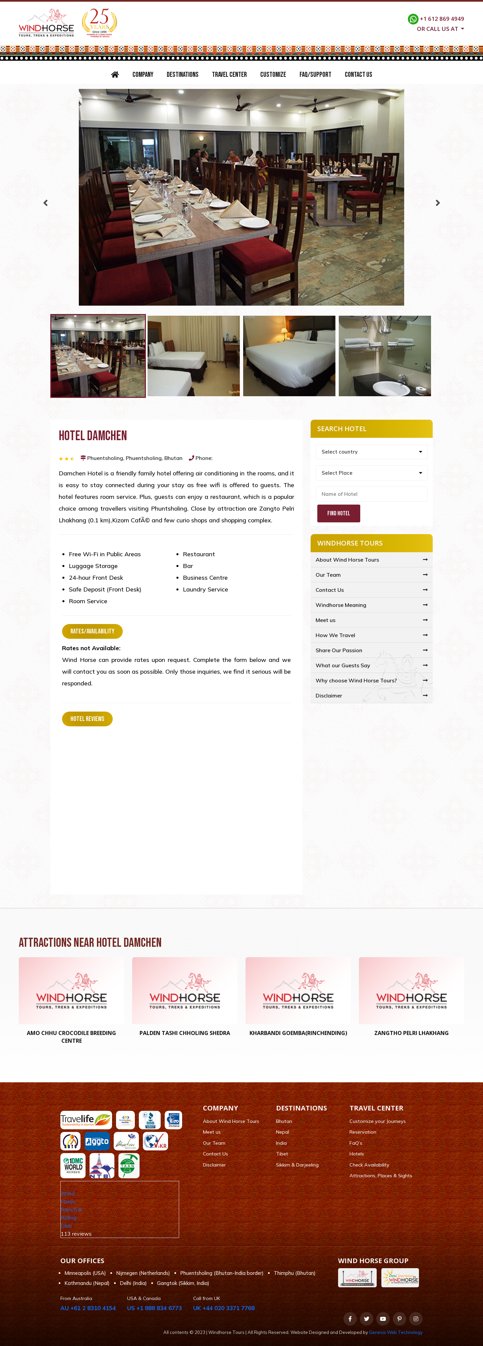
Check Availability (369, 1165)
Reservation (363, 1132)
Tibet (282, 1154)
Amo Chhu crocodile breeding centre (71, 1036)
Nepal (282, 1132)
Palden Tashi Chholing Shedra (185, 1033)
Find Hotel (338, 513)
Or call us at (438, 28)
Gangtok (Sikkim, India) (183, 1283)
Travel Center (229, 74)
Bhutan (284, 1121)
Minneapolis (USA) (85, 1273)
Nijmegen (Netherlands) (143, 1273)
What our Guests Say (343, 665)
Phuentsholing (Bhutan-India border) (222, 1273)
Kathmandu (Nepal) (87, 1283)
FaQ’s (356, 1143)
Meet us (325, 620)
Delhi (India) (133, 1283)
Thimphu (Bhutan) (295, 1273)
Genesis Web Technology (396, 1332)
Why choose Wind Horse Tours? (356, 680)
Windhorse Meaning (341, 605)
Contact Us (358, 74)
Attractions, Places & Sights (381, 1176)
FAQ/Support (315, 74)
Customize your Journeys (378, 1121)
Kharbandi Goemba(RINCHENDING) (298, 1033)
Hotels (357, 1154)
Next (437, 201)
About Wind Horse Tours (347, 559)
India (281, 1143)
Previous (45, 201)
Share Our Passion (339, 650)
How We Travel (335, 635)
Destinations (183, 74)
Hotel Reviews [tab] (87, 719)
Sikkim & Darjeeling (297, 1165)
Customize (273, 74)
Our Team (328, 574)
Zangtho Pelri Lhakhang (411, 1033)
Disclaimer (329, 695)
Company (142, 74)
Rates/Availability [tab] (92, 631)
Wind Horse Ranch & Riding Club (71, 1209)
